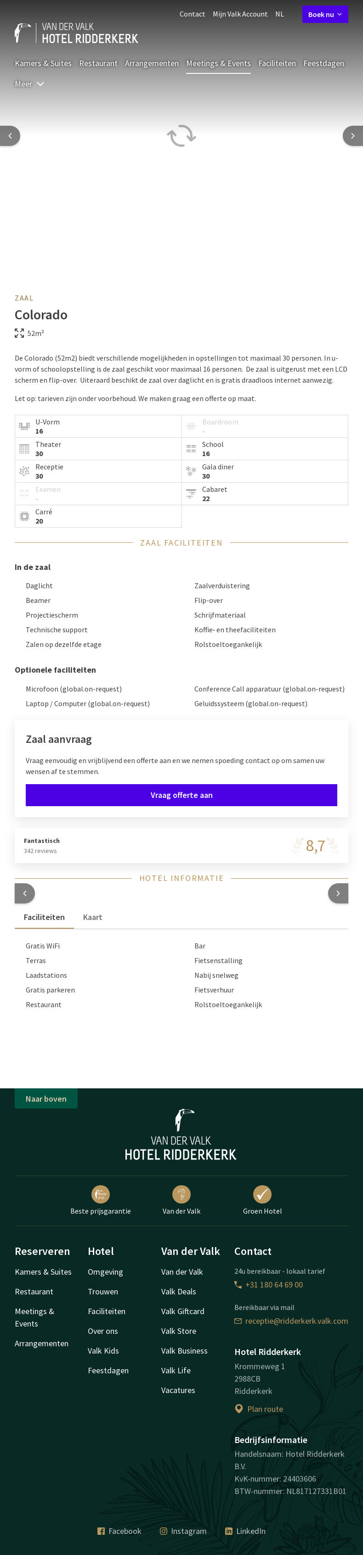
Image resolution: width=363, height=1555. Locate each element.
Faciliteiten (277, 63)
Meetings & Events (218, 63)
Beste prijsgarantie (100, 1200)
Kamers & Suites (43, 63)
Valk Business (184, 1350)
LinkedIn (245, 1531)
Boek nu (325, 14)
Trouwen (103, 1291)
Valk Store (178, 1331)
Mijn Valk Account (240, 13)
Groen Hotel (262, 1200)
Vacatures (178, 1390)
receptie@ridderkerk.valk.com (291, 1320)
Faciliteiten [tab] (44, 917)
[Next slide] (353, 136)
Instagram (183, 1531)
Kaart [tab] (92, 917)
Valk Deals (178, 1291)
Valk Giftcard (182, 1311)
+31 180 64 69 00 (268, 1284)
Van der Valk (181, 1200)
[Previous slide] (10, 136)
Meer (30, 83)
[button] (25, 893)
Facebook (119, 1531)
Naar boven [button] (46, 1098)
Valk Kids (103, 1350)
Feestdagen (323, 63)
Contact (192, 13)
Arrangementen (152, 63)
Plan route (258, 1409)
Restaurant (98, 63)
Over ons (103, 1331)
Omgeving (105, 1271)
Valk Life (176, 1370)
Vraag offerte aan (182, 795)
